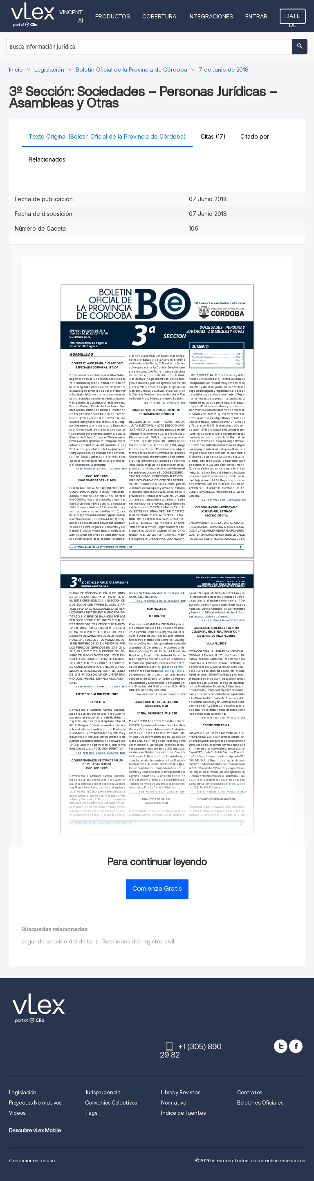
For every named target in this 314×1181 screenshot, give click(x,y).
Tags (91, 1113)
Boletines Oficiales (260, 1103)
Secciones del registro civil (138, 941)
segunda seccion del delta (56, 941)
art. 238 (236, 783)
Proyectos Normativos (35, 1103)
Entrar (256, 16)
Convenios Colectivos (111, 1103)
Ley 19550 (176, 670)
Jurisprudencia (103, 1092)
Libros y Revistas (180, 1092)
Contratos (249, 1092)
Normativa (173, 1103)
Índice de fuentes (183, 1113)
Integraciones (210, 16)
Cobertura (159, 16)
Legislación (22, 1092)
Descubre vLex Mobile (35, 1130)
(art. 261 (164, 670)
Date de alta (292, 18)
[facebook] (296, 1046)
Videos (17, 1113)
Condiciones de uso (32, 1160)
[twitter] (280, 1046)
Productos (112, 16)
